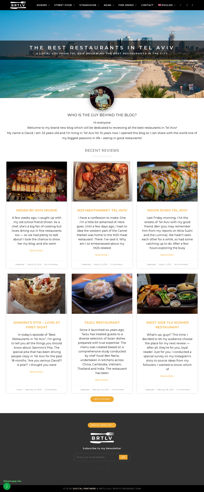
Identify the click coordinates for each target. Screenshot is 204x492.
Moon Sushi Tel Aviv (167, 210)
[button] (102, 399)
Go (123, 457)
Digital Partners (84, 488)
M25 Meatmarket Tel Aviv (102, 210)
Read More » (37, 250)
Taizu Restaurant (102, 322)
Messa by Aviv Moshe (36, 210)
